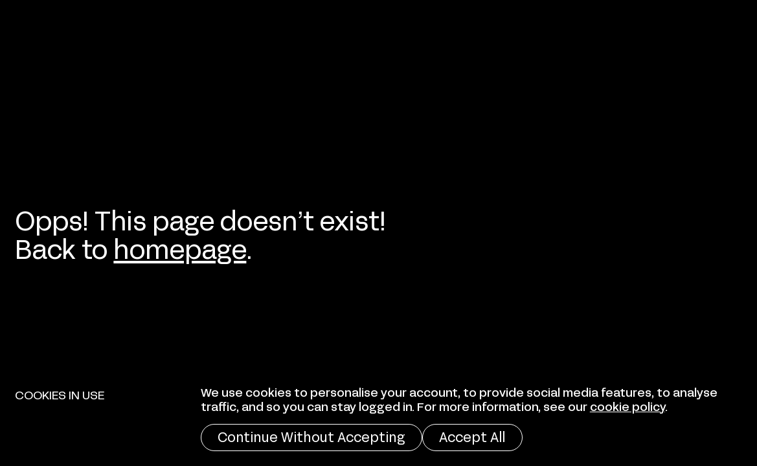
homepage (179, 247)
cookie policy (627, 405)
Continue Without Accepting (311, 436)
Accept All (472, 436)
